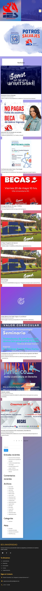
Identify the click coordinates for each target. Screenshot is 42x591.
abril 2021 (11, 510)
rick (2, 96)
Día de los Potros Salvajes (14, 457)
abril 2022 (11, 490)
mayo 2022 (11, 488)
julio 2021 (11, 505)
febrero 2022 (11, 493)
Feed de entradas (13, 530)
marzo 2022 (11, 491)
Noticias (10, 521)
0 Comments (11, 96)
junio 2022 (11, 486)
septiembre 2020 (12, 514)
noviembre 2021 (12, 498)
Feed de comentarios (13, 531)
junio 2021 (11, 507)
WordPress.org (12, 533)
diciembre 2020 (12, 512)
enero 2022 (11, 495)
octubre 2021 (12, 500)
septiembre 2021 (12, 502)
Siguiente (26, 440)
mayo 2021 (11, 509)
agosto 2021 (11, 503)
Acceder (11, 528)
